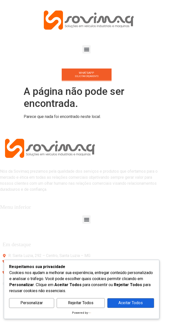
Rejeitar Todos (80, 302)
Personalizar (31, 302)
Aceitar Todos (130, 302)
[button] (86, 49)
